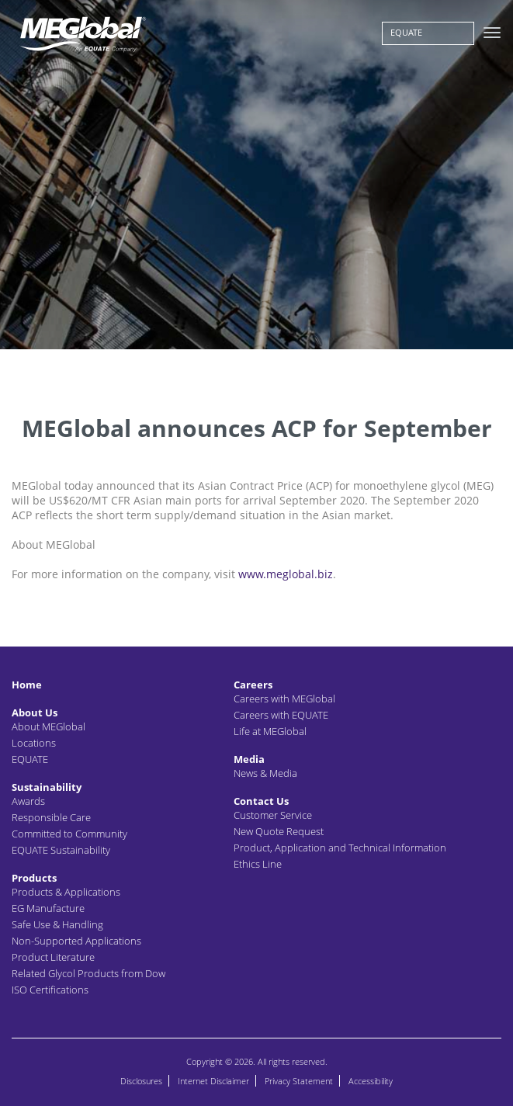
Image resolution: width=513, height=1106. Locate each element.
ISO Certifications (50, 990)
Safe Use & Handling (57, 924)
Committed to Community (69, 834)
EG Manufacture (48, 908)
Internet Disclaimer (213, 1081)
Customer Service (273, 815)
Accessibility (370, 1081)
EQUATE (406, 32)
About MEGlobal (48, 726)
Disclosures (141, 1081)
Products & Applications (66, 892)
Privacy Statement (299, 1081)
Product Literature (53, 957)
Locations (34, 743)
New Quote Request (279, 831)
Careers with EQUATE (281, 715)
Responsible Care (51, 817)
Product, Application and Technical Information (340, 848)
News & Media (265, 773)
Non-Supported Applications (76, 941)
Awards (28, 801)
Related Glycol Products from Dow (88, 973)
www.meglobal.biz (285, 574)
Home (27, 685)
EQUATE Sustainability (61, 850)
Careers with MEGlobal (284, 699)
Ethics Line (258, 864)
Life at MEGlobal (270, 731)
